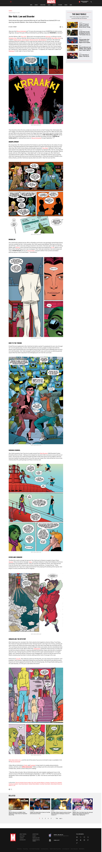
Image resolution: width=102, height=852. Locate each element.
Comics (36, 4)
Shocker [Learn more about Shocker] (11, 562)
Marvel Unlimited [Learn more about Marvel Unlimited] (36, 138)
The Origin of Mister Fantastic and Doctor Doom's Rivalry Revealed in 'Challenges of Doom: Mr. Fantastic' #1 (61, 813)
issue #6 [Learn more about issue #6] (18, 658)
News (31, 4)
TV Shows (60, 4)
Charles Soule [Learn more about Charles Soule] (17, 39)
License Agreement (65, 848)
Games (49, 4)
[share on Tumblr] (88, 837)
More (71, 4)
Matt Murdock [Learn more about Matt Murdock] (44, 453)
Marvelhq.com (36, 838)
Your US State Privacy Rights (34, 848)
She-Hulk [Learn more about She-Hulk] (23, 36)
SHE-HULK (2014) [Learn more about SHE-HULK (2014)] (56, 38)
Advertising (35, 834)
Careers (22, 838)
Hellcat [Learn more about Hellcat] (18, 247)
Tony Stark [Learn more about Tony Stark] (45, 148)
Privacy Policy (25, 848)
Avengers (47, 782)
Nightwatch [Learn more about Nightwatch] (37, 648)
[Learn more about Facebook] (32, 765)
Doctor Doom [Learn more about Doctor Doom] (31, 250)
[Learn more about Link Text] (27, 767)
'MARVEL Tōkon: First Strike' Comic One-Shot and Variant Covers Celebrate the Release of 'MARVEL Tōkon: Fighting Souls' (82, 813)
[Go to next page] (61, 818)
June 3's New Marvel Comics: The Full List (84, 55)
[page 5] (51, 818)
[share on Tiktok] (77, 843)
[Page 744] (56, 818)
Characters (42, 4)
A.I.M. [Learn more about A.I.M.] (52, 247)
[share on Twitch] (88, 840)
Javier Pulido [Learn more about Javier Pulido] (25, 39)
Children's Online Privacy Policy (55, 848)
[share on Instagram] (84, 837)
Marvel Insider (27, 782)
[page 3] (45, 818)
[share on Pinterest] (84, 840)
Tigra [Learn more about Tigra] (30, 562)
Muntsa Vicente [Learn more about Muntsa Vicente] (34, 39)
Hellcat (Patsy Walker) (34, 784)
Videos (65, 4)
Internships (23, 839)
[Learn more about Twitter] (26, 765)
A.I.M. (13, 785)
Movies (54, 4)
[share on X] (62, 27)
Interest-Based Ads (74, 848)
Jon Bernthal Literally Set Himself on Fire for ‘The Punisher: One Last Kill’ (85, 34)
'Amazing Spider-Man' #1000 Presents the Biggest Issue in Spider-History (84, 42)
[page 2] (42, 818)
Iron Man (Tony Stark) (45, 784)
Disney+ (34, 836)
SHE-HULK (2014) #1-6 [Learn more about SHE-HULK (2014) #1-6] (15, 760)
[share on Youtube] (77, 840)
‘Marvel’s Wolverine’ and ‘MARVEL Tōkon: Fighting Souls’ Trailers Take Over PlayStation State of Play (85, 50)
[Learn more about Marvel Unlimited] (21, 31)
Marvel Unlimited (19, 782)
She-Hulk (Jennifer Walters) (38, 782)
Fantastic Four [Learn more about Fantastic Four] (12, 38)
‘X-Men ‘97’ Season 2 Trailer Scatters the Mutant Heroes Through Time (85, 26)
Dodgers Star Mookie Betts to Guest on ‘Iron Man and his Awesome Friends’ (40, 813)
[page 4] (48, 818)
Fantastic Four (53, 782)
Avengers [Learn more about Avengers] (48, 36)
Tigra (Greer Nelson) (23, 784)
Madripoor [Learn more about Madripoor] (11, 51)
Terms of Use (19, 848)
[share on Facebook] (60, 27)
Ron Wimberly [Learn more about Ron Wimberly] (42, 39)
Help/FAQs (22, 836)
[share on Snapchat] (80, 840)
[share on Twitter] (80, 837)
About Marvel (23, 834)
